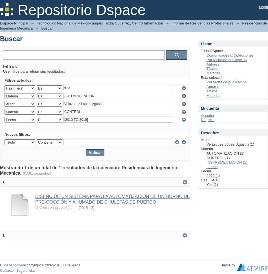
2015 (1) (213, 175)
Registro (207, 120)
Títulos (212, 68)
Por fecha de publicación (227, 60)
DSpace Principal (14, 23)
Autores (213, 64)
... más (212, 167)
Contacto (7, 271)
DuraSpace (71, 265)
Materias (214, 73)
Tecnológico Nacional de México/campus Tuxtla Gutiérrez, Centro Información (100, 23)
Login (263, 7)
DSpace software (13, 265)
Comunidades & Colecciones (230, 55)
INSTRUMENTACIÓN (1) (227, 162)
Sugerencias (25, 271)
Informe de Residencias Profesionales (202, 23)
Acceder (207, 115)
